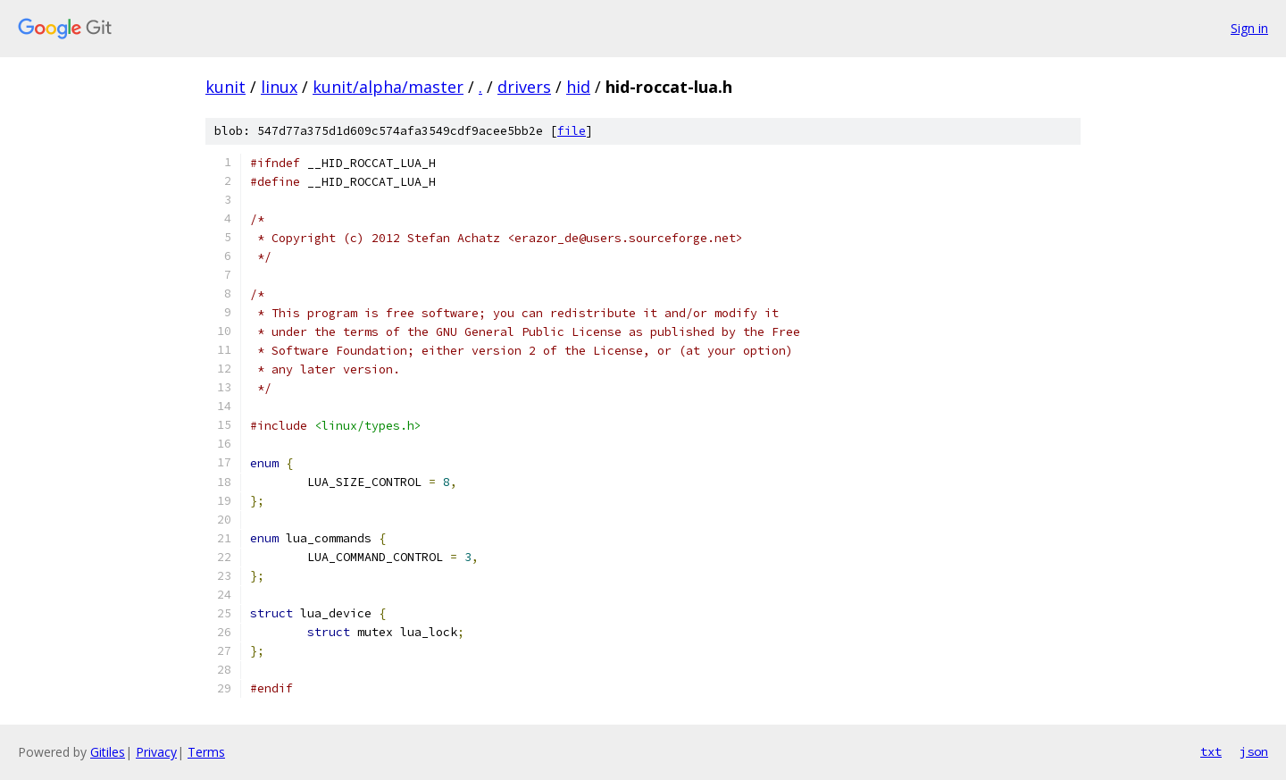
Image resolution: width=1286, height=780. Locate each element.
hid (578, 86)
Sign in (1249, 28)
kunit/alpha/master (388, 86)
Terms (206, 751)
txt (1211, 751)
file (571, 130)
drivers (524, 86)
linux (279, 86)
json (1254, 751)
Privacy (156, 751)
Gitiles (107, 751)
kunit (225, 86)
